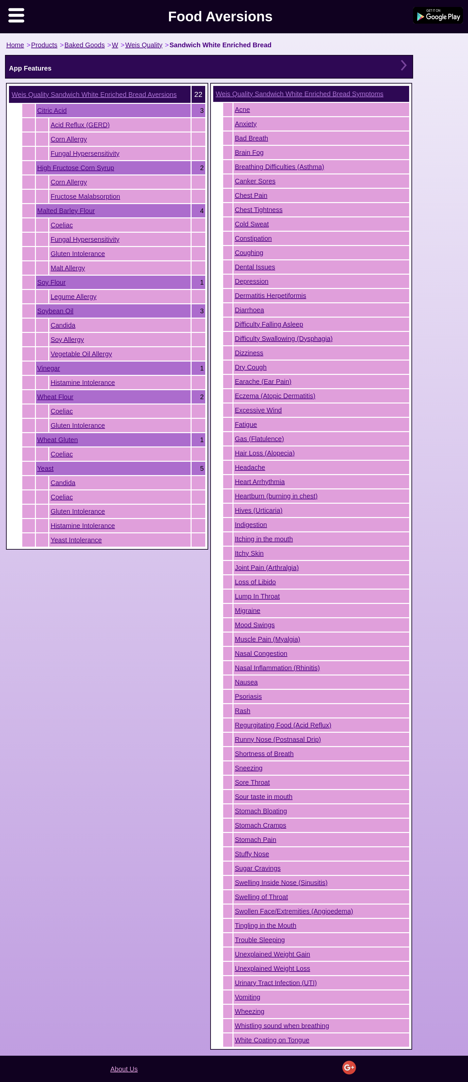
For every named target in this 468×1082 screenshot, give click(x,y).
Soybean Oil (55, 311)
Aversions (94, 94)
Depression (251, 281)
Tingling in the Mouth (265, 925)
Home (15, 45)
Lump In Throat (257, 596)
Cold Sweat (252, 224)
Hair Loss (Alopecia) (265, 453)
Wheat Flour (55, 397)
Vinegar (48, 368)
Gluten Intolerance (78, 253)
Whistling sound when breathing (282, 1025)
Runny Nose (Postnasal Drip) (278, 739)
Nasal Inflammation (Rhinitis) (277, 668)
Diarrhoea (249, 310)
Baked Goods (85, 45)
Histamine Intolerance (83, 382)
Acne (242, 109)
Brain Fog (249, 152)
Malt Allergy (68, 268)
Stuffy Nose (252, 854)
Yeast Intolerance (76, 540)
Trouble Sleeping (260, 940)
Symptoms (300, 94)
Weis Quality (143, 45)
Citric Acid (52, 110)
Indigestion (251, 524)
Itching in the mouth (264, 539)
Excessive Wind (258, 410)
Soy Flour (51, 282)
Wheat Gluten (57, 439)
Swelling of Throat (261, 897)
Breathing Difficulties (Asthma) (279, 166)
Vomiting (247, 997)
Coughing (249, 252)
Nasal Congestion (261, 653)
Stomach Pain (255, 839)
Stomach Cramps (260, 825)
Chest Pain (251, 195)
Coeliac (62, 225)
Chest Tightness (258, 209)
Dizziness (249, 353)
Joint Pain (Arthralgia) (267, 567)
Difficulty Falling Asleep (269, 324)
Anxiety (246, 124)
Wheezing (249, 1011)
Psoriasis (248, 696)
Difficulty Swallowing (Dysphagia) (284, 338)
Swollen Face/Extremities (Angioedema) (294, 911)
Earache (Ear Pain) (263, 381)
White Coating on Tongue (272, 1040)
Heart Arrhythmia (260, 481)
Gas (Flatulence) (259, 438)
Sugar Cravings (258, 868)
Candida (63, 325)
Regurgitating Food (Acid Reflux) (283, 725)
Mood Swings (255, 625)
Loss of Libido (255, 582)
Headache (250, 467)
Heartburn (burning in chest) (276, 496)
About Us (124, 1069)
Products (44, 45)
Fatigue (246, 424)
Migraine (247, 610)
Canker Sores (255, 181)
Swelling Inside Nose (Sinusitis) (281, 882)
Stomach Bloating (261, 811)
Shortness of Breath (264, 753)
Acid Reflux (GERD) (80, 125)
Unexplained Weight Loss (272, 968)
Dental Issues (255, 267)
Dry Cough (251, 367)
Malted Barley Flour (66, 210)
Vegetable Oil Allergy (81, 354)
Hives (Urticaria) (258, 510)
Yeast (45, 468)
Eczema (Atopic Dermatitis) (275, 396)
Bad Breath (251, 138)
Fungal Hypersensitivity (85, 153)
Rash (242, 710)
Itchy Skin (249, 553)
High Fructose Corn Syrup (75, 167)
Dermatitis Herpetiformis (270, 295)
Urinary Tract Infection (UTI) (276, 982)
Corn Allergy (69, 139)
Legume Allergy (73, 296)
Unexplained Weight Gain (272, 954)
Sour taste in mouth (263, 796)
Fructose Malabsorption (85, 196)
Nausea (246, 682)
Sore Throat (252, 782)
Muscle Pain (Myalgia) (267, 639)
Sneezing (248, 768)
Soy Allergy (67, 339)
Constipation (253, 238)
